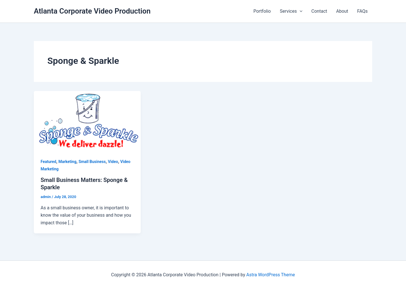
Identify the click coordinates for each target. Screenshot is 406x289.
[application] (300, 11)
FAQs (362, 11)
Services (291, 11)
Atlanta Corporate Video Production (92, 11)
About (342, 11)
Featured (48, 161)
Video (113, 161)
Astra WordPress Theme (270, 274)
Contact (319, 11)
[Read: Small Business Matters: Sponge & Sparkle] (87, 120)
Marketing (67, 161)
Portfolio (262, 11)
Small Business (92, 161)
